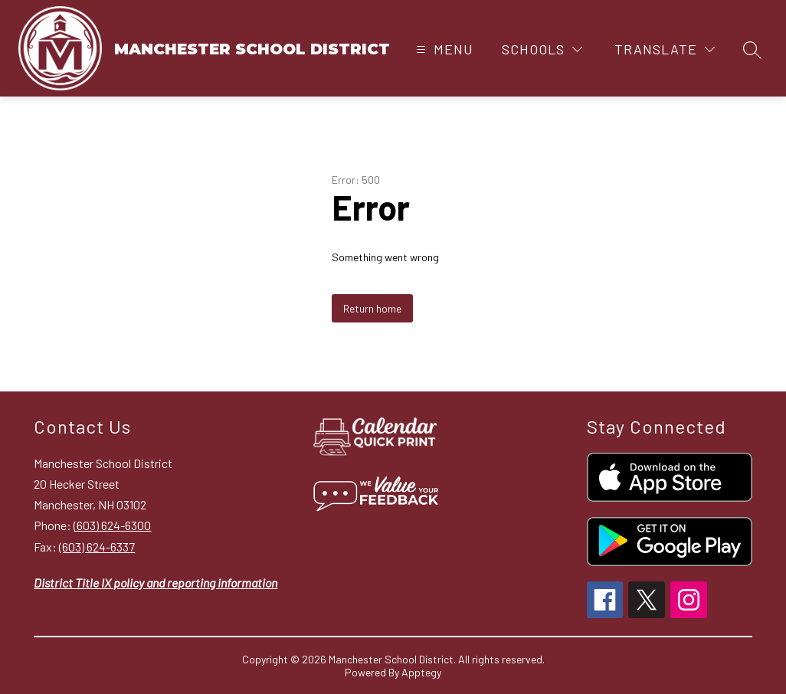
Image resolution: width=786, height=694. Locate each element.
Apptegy (421, 672)
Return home (372, 308)
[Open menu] (442, 49)
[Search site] (752, 50)
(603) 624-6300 (112, 525)
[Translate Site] (665, 49)
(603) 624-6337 (97, 546)
